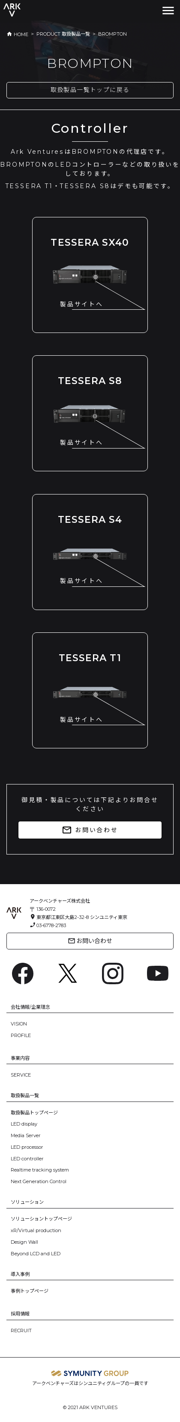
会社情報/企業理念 (30, 1007)
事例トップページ (29, 1291)
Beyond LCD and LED (35, 1254)
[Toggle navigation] (168, 11)
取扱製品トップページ (34, 1113)
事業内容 (20, 1058)
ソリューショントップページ (41, 1219)
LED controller (27, 1159)
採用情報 (20, 1314)
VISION (19, 1024)
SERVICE (21, 1075)
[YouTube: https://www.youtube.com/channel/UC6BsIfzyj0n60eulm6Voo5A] (157, 972)
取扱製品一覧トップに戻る (90, 90)
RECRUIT (21, 1330)
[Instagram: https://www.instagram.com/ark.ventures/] (112, 972)
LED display (24, 1124)
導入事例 (20, 1274)
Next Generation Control (38, 1181)
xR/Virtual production (36, 1230)
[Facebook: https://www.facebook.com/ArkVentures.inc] (22, 972)
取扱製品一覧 (25, 1095)
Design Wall (24, 1242)
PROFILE (21, 1035)
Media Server (26, 1135)
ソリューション (27, 1202)
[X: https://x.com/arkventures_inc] (67, 972)
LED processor (27, 1147)
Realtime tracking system (40, 1170)
